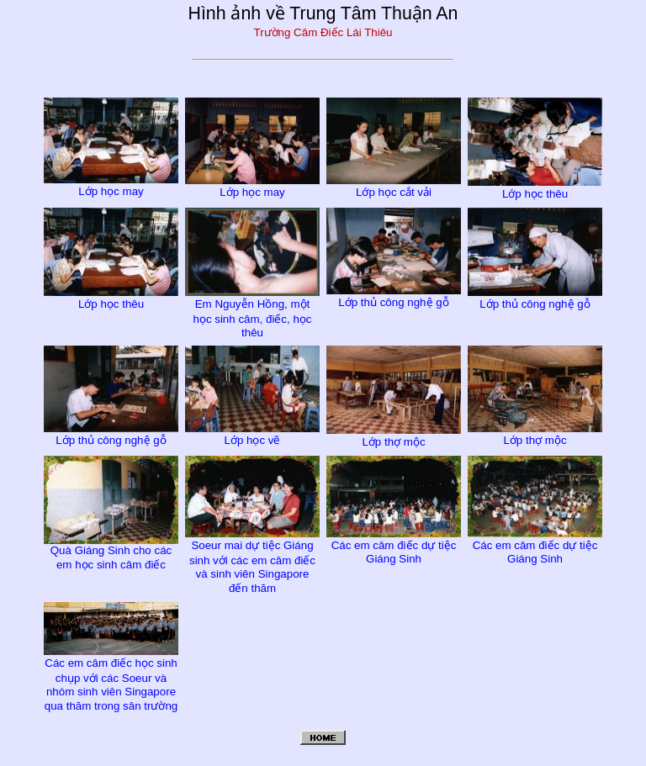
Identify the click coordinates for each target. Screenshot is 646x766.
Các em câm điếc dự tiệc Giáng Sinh (393, 545)
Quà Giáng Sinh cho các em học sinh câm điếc (111, 551)
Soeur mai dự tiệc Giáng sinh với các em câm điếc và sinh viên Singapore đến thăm (252, 559)
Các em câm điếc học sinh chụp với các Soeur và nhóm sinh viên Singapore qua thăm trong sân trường (111, 677)
